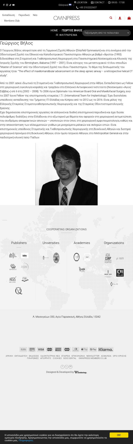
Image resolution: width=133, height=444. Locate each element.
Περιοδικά (24, 15)
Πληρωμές (33, 358)
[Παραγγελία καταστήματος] (106, 33)
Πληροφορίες (26, 440)
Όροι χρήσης (119, 356)
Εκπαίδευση (8, 15)
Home (54, 30)
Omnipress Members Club (92, 358)
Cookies (57, 358)
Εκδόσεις (34, 356)
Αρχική (9, 356)
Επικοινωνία (78, 356)
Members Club (12, 20)
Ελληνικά (66, 5)
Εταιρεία (66, 356)
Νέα (35, 15)
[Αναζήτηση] (111, 18)
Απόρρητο (45, 358)
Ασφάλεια (106, 356)
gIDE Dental (69, 358)
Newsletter (93, 356)
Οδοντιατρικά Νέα (50, 356)
